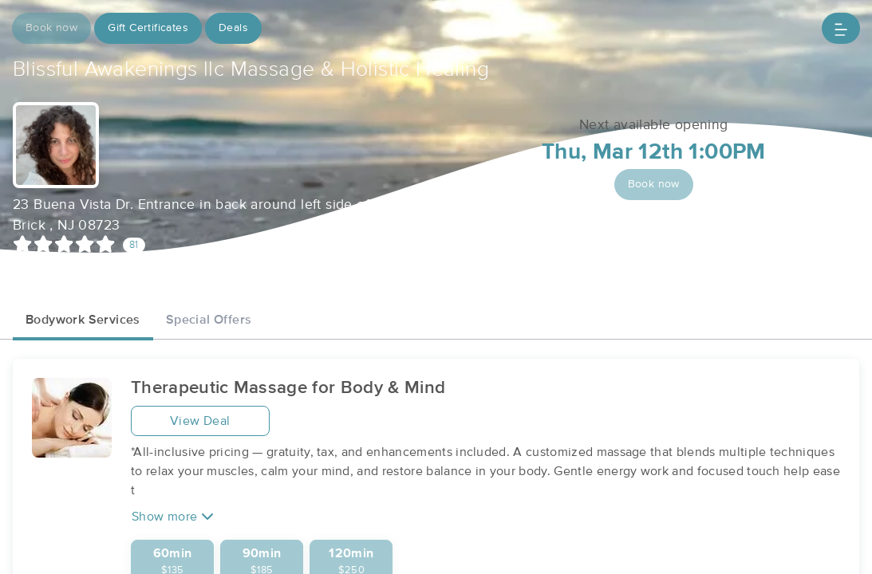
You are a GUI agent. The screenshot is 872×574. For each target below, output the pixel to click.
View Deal (200, 421)
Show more (173, 516)
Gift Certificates (148, 27)
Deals (233, 27)
